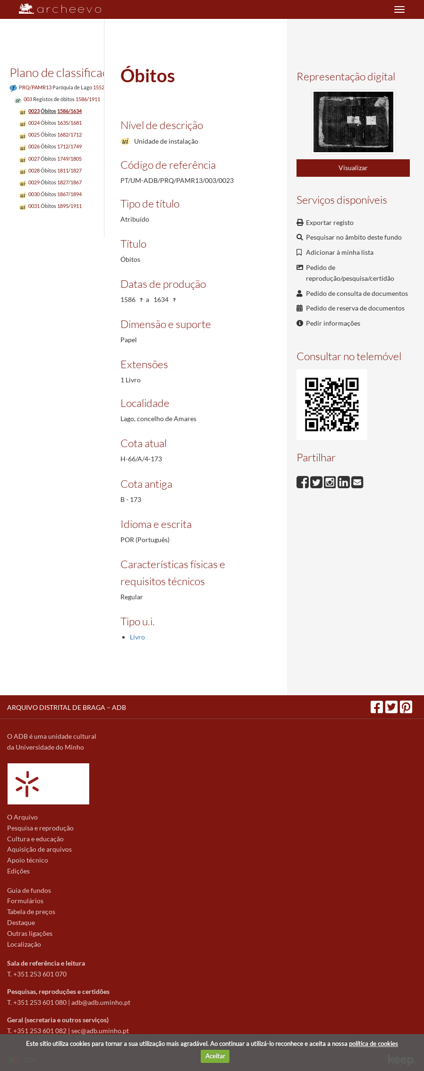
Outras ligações (29, 933)
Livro (137, 637)
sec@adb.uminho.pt (100, 1031)
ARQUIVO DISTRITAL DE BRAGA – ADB (66, 707)
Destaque (21, 922)
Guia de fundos (29, 890)
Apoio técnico (27, 860)
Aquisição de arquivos (39, 849)
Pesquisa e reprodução (40, 828)
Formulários (25, 901)
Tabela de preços (31, 911)
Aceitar (215, 1056)
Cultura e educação (35, 839)
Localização (24, 944)
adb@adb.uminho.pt (100, 1002)
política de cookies (373, 1043)
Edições (18, 871)
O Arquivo (22, 817)
